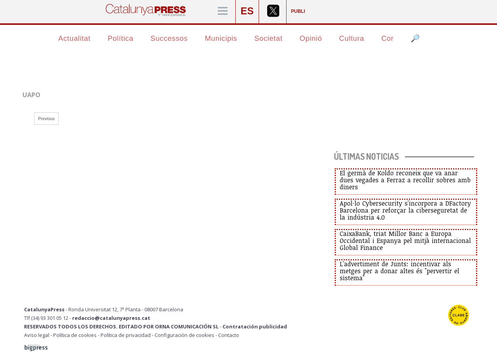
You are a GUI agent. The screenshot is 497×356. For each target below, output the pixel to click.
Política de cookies (75, 335)
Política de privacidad (126, 335)
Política (120, 38)
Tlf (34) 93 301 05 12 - (48, 317)
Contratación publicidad (254, 326)
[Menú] (223, 11)
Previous (46, 118)
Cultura (351, 38)
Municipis (221, 38)
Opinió (311, 38)
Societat (268, 38)
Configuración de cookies (184, 335)
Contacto (228, 335)
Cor (387, 38)
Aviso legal (36, 335)
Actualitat (74, 38)
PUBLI (298, 11)
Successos (169, 38)
